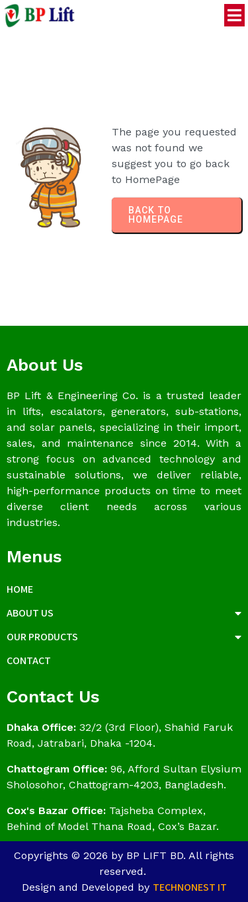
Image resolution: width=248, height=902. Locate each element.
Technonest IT (190, 887)
